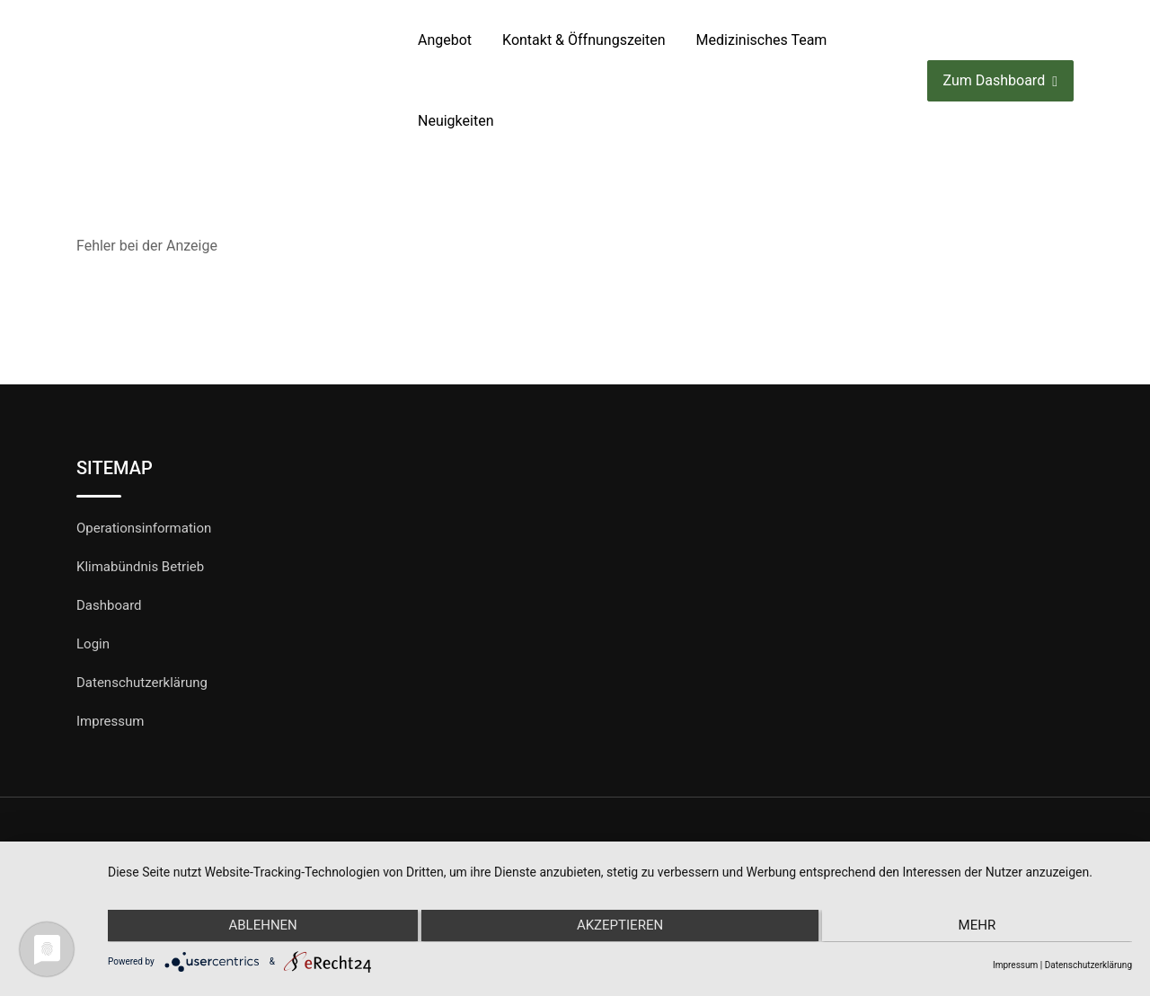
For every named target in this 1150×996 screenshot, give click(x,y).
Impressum (110, 721)
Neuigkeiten (455, 120)
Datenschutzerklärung (142, 682)
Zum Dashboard (1000, 81)
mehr (979, 927)
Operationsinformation (143, 528)
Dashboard (109, 605)
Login (93, 644)
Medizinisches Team (761, 39)
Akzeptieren (620, 927)
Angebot (445, 39)
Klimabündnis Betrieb (140, 567)
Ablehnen (260, 927)
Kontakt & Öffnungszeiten (584, 39)
